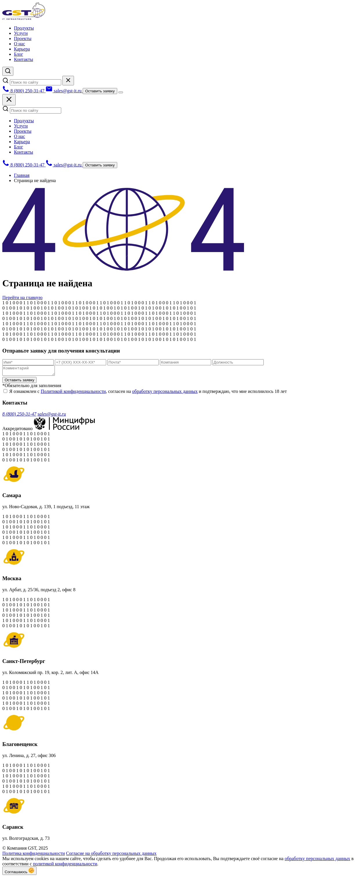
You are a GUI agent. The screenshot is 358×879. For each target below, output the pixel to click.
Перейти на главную (22, 297)
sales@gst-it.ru (51, 415)
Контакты (23, 59)
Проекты (22, 38)
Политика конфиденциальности (33, 855)
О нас (19, 43)
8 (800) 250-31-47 (19, 415)
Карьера (22, 48)
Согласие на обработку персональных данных (111, 855)
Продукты (24, 28)
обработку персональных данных (165, 393)
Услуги (21, 33)
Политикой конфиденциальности (73, 393)
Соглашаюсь (19, 872)
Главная (22, 175)
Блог (18, 54)
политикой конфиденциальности (65, 865)
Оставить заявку (100, 91)
